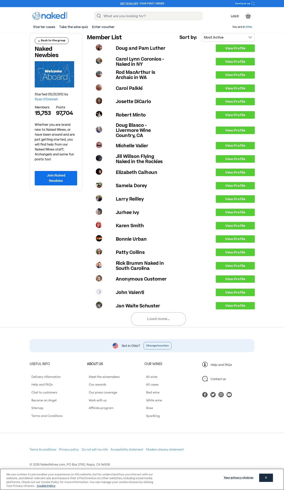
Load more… (160, 319)
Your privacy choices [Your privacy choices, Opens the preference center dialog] (238, 479)
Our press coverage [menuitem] (101, 392)
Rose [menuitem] (147, 408)
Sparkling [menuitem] (151, 416)
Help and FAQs (221, 365)
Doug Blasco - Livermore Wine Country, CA (133, 130)
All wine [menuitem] (150, 377)
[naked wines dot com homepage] (49, 16)
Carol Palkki (129, 88)
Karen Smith (130, 226)
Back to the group (51, 40)
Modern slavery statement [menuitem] (165, 450)
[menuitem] (44, 26)
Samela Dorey (131, 186)
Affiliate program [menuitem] (99, 408)
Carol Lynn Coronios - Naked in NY (140, 61)
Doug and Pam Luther (140, 48)
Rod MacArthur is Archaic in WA (135, 74)
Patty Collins (130, 252)
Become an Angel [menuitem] (42, 400)
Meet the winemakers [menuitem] (102, 377)
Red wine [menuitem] (151, 392)
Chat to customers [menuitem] (42, 392)
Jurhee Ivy (127, 212)
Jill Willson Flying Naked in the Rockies (139, 158)
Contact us (245, 3)
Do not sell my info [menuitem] (95, 450)
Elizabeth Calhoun (136, 172)
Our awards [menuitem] (95, 385)
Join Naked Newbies (56, 178)
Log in (235, 16)
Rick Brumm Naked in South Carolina (140, 265)
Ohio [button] (249, 27)
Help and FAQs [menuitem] (40, 385)
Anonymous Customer (141, 279)
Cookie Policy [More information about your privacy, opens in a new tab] (46, 486)
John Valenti (130, 292)
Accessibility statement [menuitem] (127, 450)
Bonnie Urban (131, 239)
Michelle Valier (132, 146)
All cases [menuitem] (150, 385)
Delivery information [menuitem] (44, 377)
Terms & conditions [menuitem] (43, 450)
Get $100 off (129, 3)
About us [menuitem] (95, 364)
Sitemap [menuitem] (36, 408)
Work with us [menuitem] (96, 400)
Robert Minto (131, 115)
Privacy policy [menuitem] (69, 450)
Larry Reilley (130, 199)
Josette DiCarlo (133, 101)
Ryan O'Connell (46, 99)
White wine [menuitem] (152, 400)
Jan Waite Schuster (138, 306)
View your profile (99, 47)
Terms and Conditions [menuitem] (45, 416)
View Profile (235, 48)
